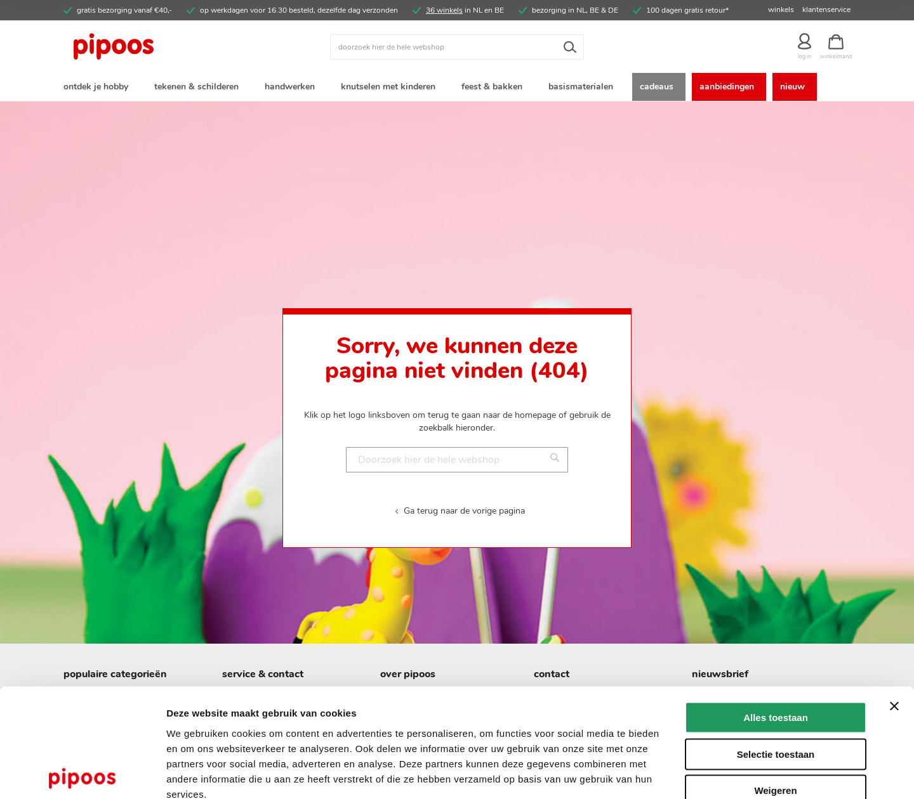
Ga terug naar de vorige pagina (464, 513)
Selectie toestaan (776, 682)
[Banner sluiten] (894, 634)
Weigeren (775, 718)
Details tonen (686, 774)
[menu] (457, 88)
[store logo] (161, 47)
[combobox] (457, 47)
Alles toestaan (775, 645)
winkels (781, 9)
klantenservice (826, 9)
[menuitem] (98, 88)
